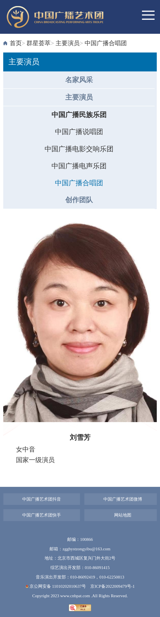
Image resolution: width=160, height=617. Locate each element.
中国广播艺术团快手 (41, 515)
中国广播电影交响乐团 (79, 149)
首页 (16, 43)
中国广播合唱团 (106, 43)
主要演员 (68, 43)
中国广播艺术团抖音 (41, 499)
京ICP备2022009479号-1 (112, 586)
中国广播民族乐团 (79, 115)
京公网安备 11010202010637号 (55, 586)
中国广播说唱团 (79, 132)
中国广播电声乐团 (79, 166)
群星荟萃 (38, 43)
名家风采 (79, 80)
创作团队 (79, 200)
